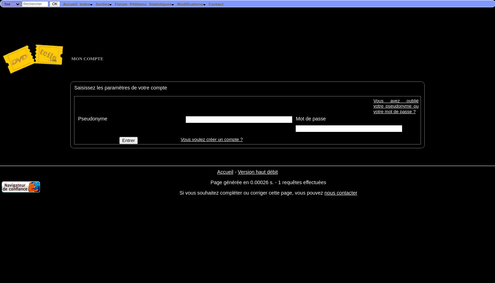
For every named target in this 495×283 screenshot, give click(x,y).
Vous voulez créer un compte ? (212, 139)
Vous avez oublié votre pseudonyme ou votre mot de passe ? (396, 106)
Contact (215, 4)
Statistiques (162, 4)
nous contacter (341, 193)
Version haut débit (258, 172)
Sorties (104, 4)
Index (86, 4)
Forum (121, 4)
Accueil (70, 4)
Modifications (191, 4)
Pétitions (138, 4)
